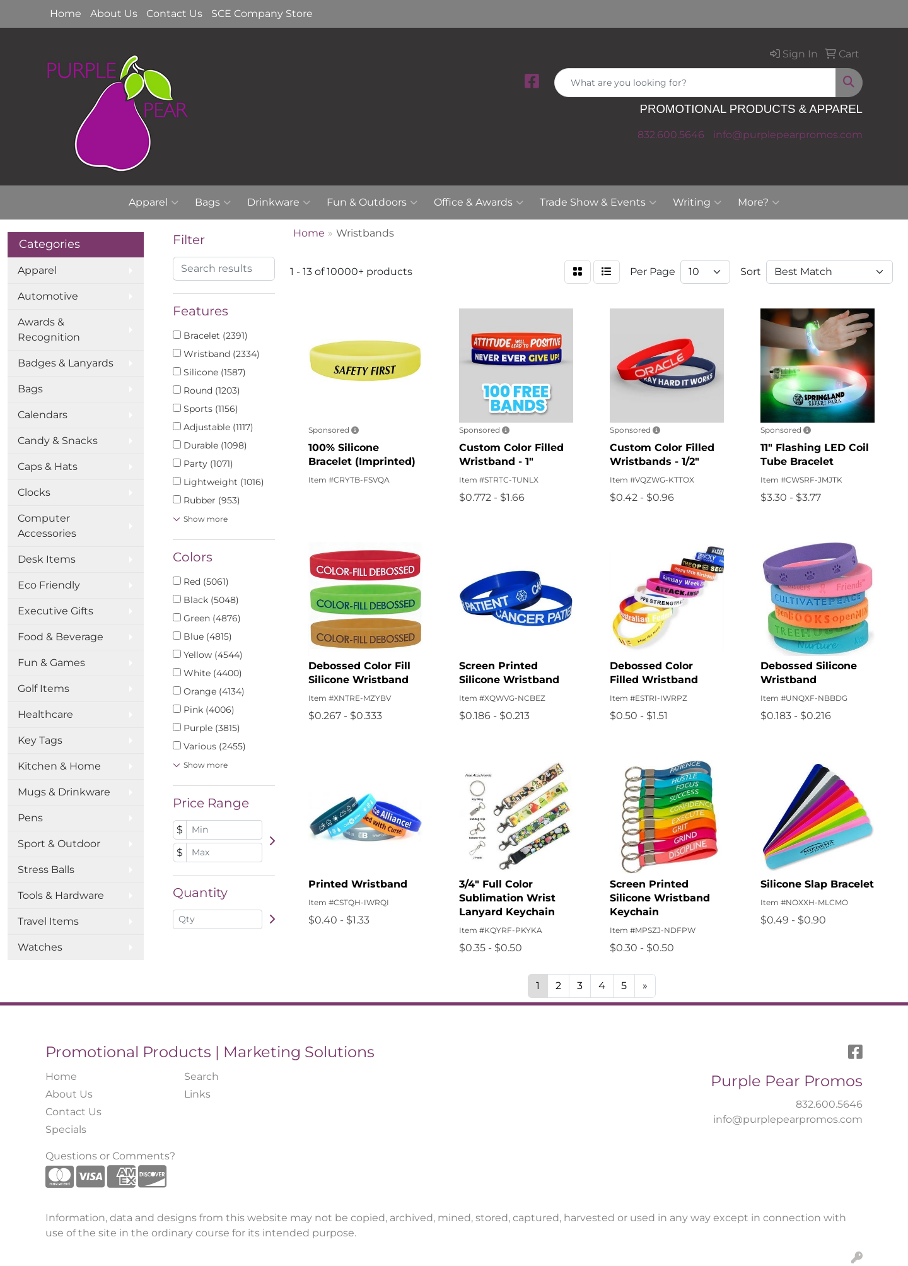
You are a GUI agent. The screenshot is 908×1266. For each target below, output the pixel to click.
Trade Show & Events (598, 202)
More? (758, 202)
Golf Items (43, 689)
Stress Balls (46, 870)
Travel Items (48, 921)
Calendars (42, 415)
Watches (40, 947)
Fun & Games (51, 663)
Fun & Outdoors (372, 202)
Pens (30, 818)
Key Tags (40, 740)
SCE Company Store (262, 14)
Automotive (48, 296)
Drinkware (278, 202)
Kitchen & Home (59, 766)
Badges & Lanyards (66, 363)
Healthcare (45, 714)
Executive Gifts (55, 611)
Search (201, 1076)
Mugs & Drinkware (64, 792)
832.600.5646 (670, 135)
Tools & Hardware (61, 895)
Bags (213, 202)
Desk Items (47, 559)
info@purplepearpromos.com (788, 135)
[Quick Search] (695, 82)
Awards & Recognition (49, 329)
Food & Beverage (60, 637)
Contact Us (174, 14)
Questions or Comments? (110, 1156)
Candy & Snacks (58, 441)
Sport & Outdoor (59, 844)
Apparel (153, 202)
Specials (65, 1129)
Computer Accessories (47, 525)
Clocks (34, 492)
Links (197, 1094)
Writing (697, 202)
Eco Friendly (49, 585)
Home (65, 14)
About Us (113, 14)
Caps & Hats (48, 466)
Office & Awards (478, 202)
